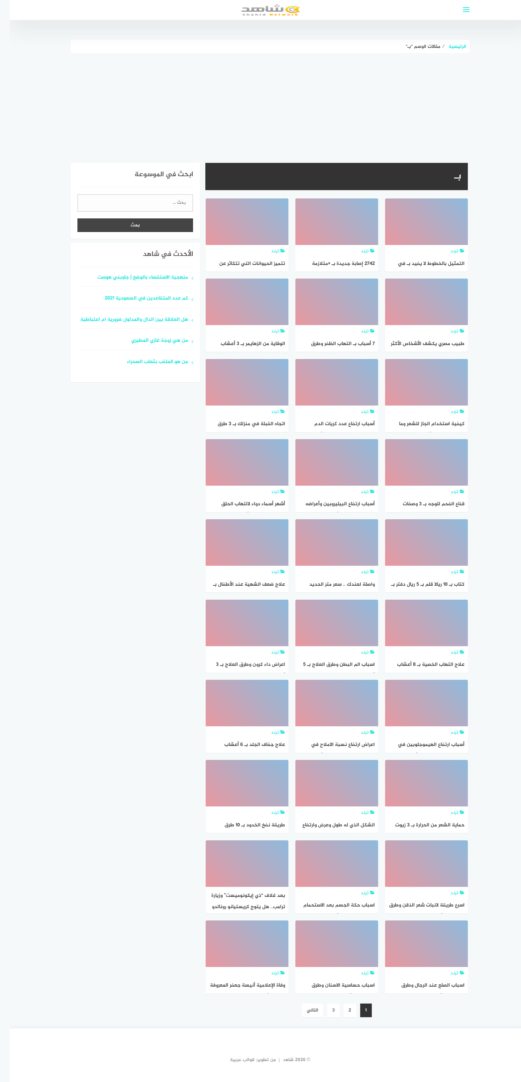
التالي (303, 1010)
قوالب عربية (232, 1060)
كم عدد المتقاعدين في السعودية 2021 (136, 298)
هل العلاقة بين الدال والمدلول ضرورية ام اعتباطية (124, 320)
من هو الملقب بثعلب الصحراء (147, 362)
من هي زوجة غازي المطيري (150, 341)
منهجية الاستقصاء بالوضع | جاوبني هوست (133, 278)
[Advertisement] (260, 103)
